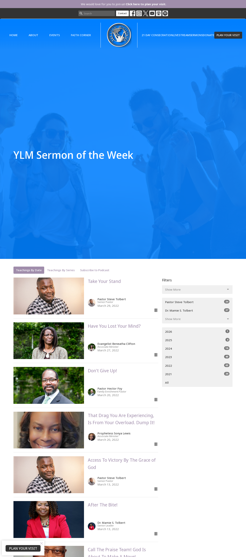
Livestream (181, 35)
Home (13, 35)
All (167, 382)
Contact (122, 13)
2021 (197, 374)
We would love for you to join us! (123, 4)
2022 (197, 365)
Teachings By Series (61, 270)
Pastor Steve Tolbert (197, 302)
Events (54, 35)
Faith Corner (81, 35)
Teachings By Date (29, 270)
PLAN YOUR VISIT (228, 35)
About (33, 35)
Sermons (196, 35)
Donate (208, 35)
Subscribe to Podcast (94, 270)
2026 (197, 331)
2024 (197, 348)
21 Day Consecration (157, 35)
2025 (197, 340)
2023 (197, 357)
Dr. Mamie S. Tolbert (197, 310)
